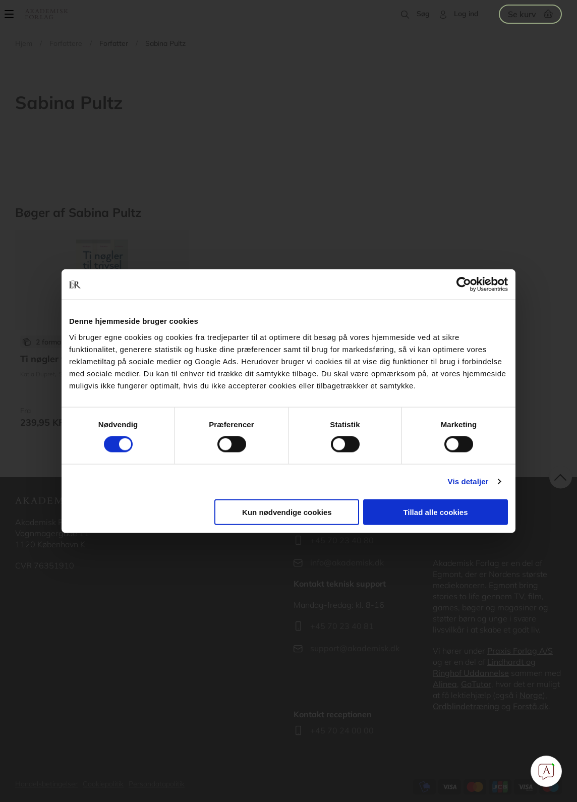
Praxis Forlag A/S (520, 651)
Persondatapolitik (157, 783)
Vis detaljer (468, 481)
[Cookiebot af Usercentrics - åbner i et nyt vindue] (464, 284)
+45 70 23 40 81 (342, 626)
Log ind (466, 13)
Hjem (23, 43)
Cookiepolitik (103, 783)
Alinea (445, 684)
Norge (531, 695)
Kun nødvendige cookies (287, 511)
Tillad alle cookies (435, 511)
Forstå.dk (530, 706)
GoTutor (476, 684)
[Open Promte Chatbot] (546, 771)
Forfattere (65, 43)
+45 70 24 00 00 (342, 730)
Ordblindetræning (466, 706)
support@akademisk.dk (354, 648)
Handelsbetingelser (46, 783)
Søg (423, 13)
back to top (560, 477)
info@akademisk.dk (347, 562)
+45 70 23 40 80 (342, 540)
